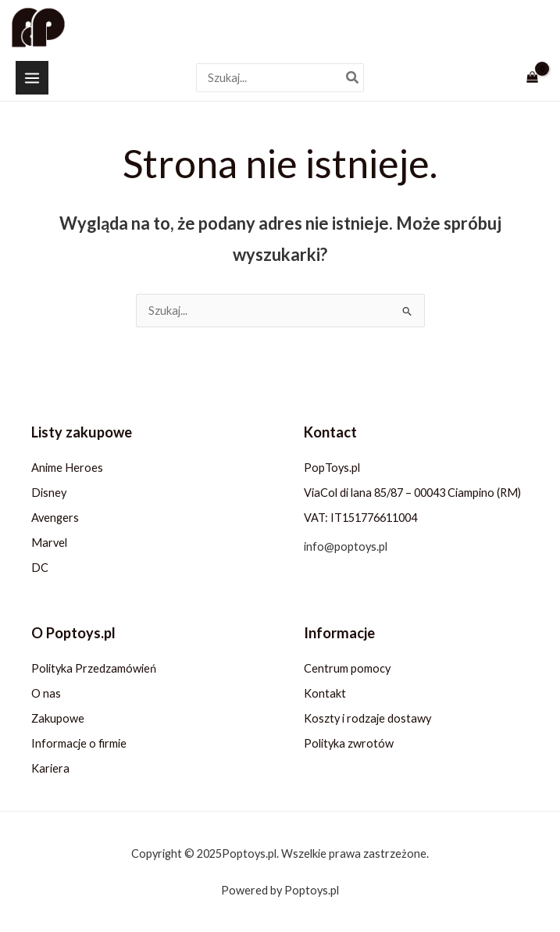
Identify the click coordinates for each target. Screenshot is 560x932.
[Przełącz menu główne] (32, 77)
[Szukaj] (353, 77)
